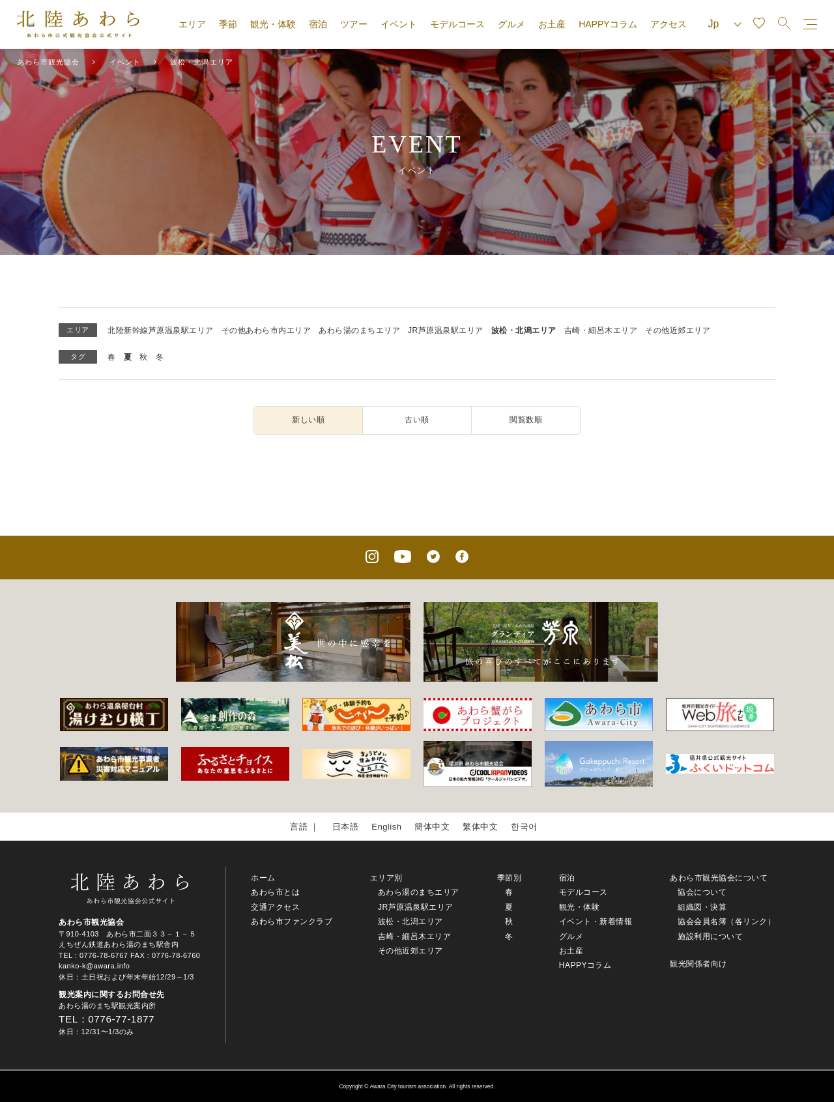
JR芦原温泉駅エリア (445, 330)
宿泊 (318, 24)
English (386, 827)
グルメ (511, 24)
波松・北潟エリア (523, 330)
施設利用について (710, 936)
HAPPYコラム (608, 24)
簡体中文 (432, 827)
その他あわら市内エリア (266, 330)
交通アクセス (275, 907)
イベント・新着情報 (596, 921)
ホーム (263, 877)
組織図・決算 (702, 907)
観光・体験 (273, 24)
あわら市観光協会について (719, 877)
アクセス (668, 24)
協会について (702, 892)
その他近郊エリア (677, 330)
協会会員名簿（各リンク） (726, 921)
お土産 (552, 24)
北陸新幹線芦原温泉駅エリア (161, 330)
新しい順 (308, 419)
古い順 (417, 419)
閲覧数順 (526, 419)
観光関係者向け (698, 963)
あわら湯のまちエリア (359, 330)
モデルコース (457, 24)
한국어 (524, 827)
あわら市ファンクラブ (291, 921)
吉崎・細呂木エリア (601, 330)
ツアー (353, 24)
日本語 (345, 827)
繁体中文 (480, 827)
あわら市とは (275, 892)
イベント (399, 24)
